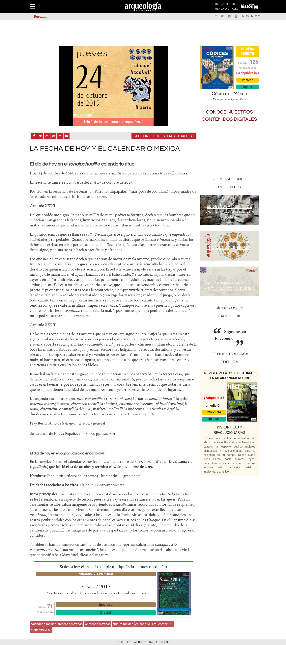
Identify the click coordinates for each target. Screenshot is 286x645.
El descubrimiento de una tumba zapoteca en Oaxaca (229, 212)
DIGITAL (214, 419)
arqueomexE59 (41, 630)
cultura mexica (123, 624)
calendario (142, 624)
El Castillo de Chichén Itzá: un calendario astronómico (229, 247)
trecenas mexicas (70, 624)
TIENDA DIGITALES (226, 9)
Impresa (106, 604)
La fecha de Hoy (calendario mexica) (163, 136)
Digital (105, 612)
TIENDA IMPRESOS (226, 4)
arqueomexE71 (162, 624)
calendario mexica (43, 624)
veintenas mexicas (98, 624)
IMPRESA (214, 412)
